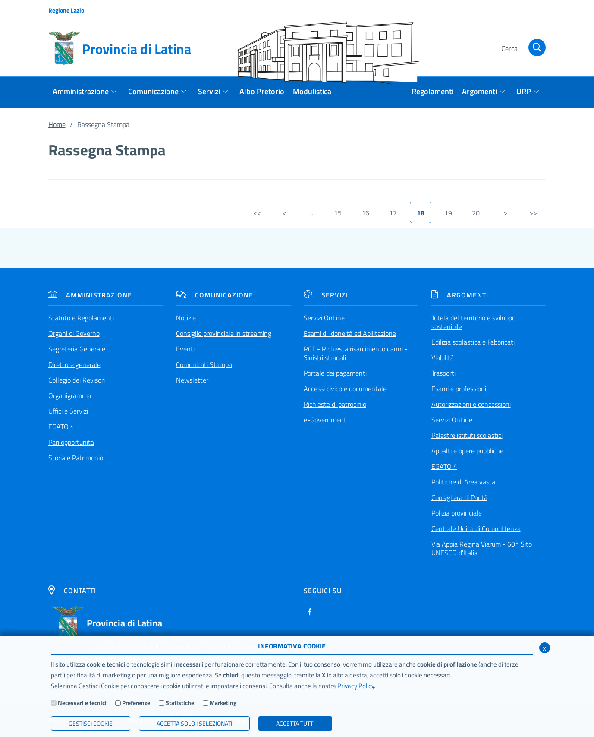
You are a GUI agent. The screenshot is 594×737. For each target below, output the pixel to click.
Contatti (72, 590)
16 (365, 213)
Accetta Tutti (295, 723)
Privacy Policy (355, 686)
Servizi (326, 295)
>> (533, 213)
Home (57, 124)
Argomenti (459, 295)
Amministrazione (90, 295)
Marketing (223, 702)
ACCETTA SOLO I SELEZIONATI (194, 723)
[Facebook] (310, 612)
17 (393, 213)
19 (448, 213)
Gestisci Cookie (91, 723)
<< (257, 213)
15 (338, 213)
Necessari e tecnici (82, 702)
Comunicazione (214, 295)
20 (476, 213)
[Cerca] (522, 48)
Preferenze (136, 702)
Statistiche (180, 702)
